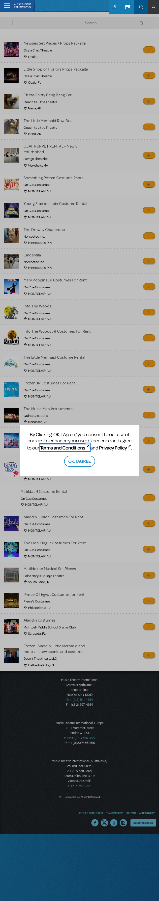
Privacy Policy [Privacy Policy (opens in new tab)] (113, 448)
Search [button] (141, 7)
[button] (127, 7)
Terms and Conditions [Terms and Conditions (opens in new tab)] (62, 448)
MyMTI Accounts (114, 7)
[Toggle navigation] (5, 5)
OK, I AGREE (79, 461)
